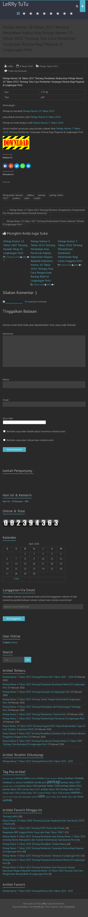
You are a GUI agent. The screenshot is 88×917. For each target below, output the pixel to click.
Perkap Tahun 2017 (49, 66)
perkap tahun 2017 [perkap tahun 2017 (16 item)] (29, 792)
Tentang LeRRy (10, 816)
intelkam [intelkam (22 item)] (69, 778)
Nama (7, 379)
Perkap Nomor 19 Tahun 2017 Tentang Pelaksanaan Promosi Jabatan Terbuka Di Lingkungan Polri (43, 223)
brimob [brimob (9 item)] (47, 778)
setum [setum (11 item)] (48, 797)
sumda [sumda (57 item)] (7, 800)
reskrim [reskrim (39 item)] (75, 792)
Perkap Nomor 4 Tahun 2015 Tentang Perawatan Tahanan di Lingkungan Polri (41, 855)
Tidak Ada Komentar (17, 71)
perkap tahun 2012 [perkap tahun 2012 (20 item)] (12, 789)
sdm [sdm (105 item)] (41, 796)
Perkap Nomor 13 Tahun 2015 (39, 111)
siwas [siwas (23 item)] (64, 796)
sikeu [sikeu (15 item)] (53, 796)
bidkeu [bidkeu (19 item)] (27, 778)
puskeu (16, 198)
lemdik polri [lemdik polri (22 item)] (40, 782)
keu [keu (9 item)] (14, 783)
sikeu (26, 198)
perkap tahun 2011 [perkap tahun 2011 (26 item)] (71, 785)
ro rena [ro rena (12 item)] (9, 797)
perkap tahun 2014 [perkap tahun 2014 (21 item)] (50, 789)
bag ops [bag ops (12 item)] (6, 778)
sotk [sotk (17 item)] (75, 796)
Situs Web (8, 418)
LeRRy (10, 66)
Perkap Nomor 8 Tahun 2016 (45, 116)
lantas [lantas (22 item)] (19, 782)
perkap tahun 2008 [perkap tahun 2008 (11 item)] (10, 786)
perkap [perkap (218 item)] (53, 782)
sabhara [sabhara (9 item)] (34, 797)
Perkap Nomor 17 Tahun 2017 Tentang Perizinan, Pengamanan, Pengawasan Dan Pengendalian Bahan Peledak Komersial (44, 211)
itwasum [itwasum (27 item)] (7, 782)
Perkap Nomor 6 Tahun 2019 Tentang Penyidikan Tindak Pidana (34, 843)
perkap (41, 195)
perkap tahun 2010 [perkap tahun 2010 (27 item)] (49, 785)
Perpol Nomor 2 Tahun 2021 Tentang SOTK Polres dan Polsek (33, 828)
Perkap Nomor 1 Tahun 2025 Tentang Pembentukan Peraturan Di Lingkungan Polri (43, 718)
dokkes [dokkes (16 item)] (60, 778)
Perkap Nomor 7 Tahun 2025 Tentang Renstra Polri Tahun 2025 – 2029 (38, 676)
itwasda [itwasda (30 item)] (79, 778)
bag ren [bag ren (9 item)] (13, 778)
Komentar (8, 333)
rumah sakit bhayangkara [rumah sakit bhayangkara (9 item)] (22, 797)
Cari (28, 659)
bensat (19, 195)
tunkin (37, 198)
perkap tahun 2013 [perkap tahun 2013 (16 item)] (31, 789)
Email (6, 399)
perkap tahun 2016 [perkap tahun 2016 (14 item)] (11, 793)
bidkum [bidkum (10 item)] (34, 778)
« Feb (16, 578)
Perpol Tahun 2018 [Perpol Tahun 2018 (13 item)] (53, 793)
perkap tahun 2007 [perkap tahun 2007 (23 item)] (71, 782)
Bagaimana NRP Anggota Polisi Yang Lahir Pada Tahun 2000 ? (33, 832)
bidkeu (30, 195)
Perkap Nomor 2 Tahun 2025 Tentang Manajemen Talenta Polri (34, 714)
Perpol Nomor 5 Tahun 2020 (48, 122)
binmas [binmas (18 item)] (40, 778)
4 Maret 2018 (26, 66)
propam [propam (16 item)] (66, 792)
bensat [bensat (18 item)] (19, 778)
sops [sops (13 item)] (70, 796)
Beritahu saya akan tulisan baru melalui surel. (30, 440)
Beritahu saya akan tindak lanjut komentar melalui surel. (36, 431)
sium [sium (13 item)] (58, 796)
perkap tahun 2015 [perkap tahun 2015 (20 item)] (70, 789)
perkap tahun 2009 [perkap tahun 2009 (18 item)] (28, 785)
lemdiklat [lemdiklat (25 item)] (28, 782)
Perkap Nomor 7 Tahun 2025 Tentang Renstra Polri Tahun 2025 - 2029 (38, 761)
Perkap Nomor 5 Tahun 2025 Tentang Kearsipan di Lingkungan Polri (36, 691)
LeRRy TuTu (15, 3)
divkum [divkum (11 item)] (54, 778)
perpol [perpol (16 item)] (41, 792)
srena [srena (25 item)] (80, 796)
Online (10, 642)
